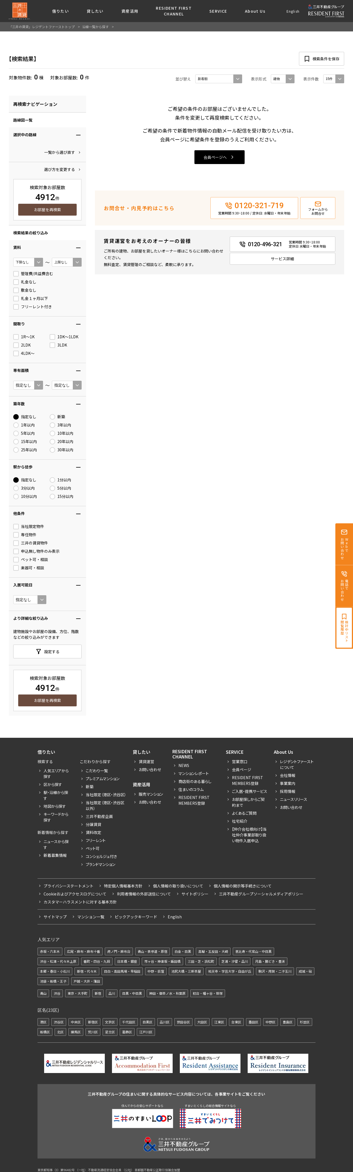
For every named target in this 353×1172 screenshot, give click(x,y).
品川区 (165, 1022)
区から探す (53, 784)
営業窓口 (239, 761)
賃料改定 (93, 832)
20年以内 (61, 441)
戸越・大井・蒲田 (87, 981)
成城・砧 (305, 971)
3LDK (58, 345)
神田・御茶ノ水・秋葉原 (167, 993)
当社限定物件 (28, 526)
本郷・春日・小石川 (55, 971)
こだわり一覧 (97, 770)
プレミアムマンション (102, 778)
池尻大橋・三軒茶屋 (186, 971)
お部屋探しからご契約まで (248, 802)
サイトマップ (55, 916)
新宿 (98, 993)
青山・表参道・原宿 (152, 951)
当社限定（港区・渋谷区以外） (105, 805)
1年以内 (24, 425)
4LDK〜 (23, 353)
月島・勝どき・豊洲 (270, 961)
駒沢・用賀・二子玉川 (275, 971)
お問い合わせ (150, 769)
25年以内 (25, 450)
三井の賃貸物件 (30, 543)
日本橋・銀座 (127, 961)
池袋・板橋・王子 (53, 981)
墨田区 (253, 1022)
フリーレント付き (32, 307)
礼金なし (24, 282)
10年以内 (61, 433)
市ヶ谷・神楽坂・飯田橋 (162, 961)
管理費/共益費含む (33, 274)
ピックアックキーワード (136, 916)
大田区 (202, 1022)
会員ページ (241, 769)
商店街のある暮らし (195, 781)
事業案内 (287, 783)
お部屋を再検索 (47, 209)
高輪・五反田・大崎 (213, 951)
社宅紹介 (239, 821)
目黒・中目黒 (132, 993)
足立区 (110, 1031)
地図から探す (55, 806)
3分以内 (24, 488)
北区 (60, 1031)
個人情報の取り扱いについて (178, 886)
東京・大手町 (77, 993)
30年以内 (61, 450)
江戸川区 (146, 1031)
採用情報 (287, 791)
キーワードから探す (56, 817)
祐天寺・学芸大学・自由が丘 (229, 971)
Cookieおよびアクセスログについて (75, 894)
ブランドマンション (100, 864)
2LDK (22, 345)
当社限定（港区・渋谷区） (106, 794)
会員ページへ (215, 157)
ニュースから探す (56, 844)
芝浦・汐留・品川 (234, 961)
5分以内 (60, 488)
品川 (111, 993)
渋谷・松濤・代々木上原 (58, 961)
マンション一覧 (90, 916)
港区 (43, 1022)
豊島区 (288, 1022)
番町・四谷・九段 (97, 961)
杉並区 (305, 1022)
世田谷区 (183, 1022)
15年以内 (25, 441)
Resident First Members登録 (194, 800)
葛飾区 (127, 1031)
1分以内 (60, 480)
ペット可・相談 (30, 559)
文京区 (110, 1022)
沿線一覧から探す (95, 26)
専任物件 (24, 535)
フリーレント (96, 840)
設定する (52, 651)
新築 (57, 417)
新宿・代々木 (87, 971)
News (183, 765)
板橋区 (45, 1031)
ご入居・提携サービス (249, 791)
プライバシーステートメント (68, 886)
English (293, 11)
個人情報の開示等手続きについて (243, 886)
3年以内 (60, 425)
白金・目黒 (183, 951)
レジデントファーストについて (297, 764)
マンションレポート (193, 773)
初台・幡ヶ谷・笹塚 (208, 993)
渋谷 (57, 993)
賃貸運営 (146, 761)
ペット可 (93, 848)
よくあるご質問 (244, 813)
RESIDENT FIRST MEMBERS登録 (247, 780)
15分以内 (61, 496)
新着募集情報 (55, 855)
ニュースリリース (293, 799)
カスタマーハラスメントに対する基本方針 (80, 902)
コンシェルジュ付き (101, 856)
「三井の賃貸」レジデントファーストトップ (42, 26)
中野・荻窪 (156, 971)
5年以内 (24, 433)
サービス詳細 (282, 258)
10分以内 (25, 496)
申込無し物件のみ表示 (36, 551)
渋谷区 (59, 1022)
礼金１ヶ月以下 (30, 298)
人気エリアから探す (56, 773)
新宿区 (93, 1022)
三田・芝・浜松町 (201, 961)
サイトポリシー (194, 894)
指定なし (24, 417)
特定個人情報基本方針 (123, 886)
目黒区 (148, 1022)
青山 (43, 993)
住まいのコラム (191, 789)
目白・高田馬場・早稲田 (122, 971)
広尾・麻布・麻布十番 (83, 951)
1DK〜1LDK (64, 337)
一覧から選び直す (59, 152)
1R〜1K (23, 337)
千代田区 (128, 1022)
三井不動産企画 (99, 816)
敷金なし (24, 290)
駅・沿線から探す (56, 795)
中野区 (271, 1022)
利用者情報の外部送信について (144, 894)
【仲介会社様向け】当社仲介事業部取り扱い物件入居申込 (249, 834)
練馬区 (76, 1031)
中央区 (76, 1022)
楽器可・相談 (28, 568)
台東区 (236, 1022)
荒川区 (93, 1031)
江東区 (219, 1022)
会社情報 (287, 775)
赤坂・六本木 (50, 951)
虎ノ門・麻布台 (118, 951)
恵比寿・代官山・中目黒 (253, 951)
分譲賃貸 (93, 824)
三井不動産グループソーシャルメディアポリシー (261, 894)
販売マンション (151, 794)
